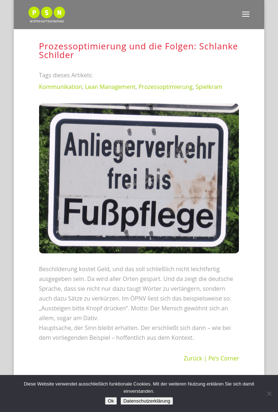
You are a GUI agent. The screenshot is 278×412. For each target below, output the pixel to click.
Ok (111, 401)
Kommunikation (60, 87)
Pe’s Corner (223, 358)
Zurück (193, 358)
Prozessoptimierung (165, 87)
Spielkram (208, 87)
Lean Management (110, 87)
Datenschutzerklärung (146, 401)
